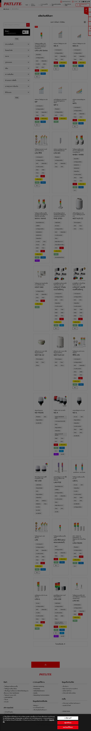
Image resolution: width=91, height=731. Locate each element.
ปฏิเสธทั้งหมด (67, 723)
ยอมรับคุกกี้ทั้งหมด (68, 727)
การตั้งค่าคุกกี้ (67, 718)
